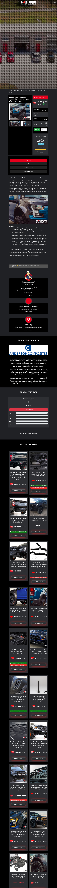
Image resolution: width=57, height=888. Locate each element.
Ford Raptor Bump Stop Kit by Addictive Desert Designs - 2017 (18, 876)
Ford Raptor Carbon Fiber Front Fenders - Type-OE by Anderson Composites (18, 610)
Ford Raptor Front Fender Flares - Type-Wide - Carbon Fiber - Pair (38, 876)
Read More (28, 311)
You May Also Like (28, 167)
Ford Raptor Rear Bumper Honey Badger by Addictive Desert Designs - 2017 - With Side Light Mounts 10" (18, 476)
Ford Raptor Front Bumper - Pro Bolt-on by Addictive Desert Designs (18, 564)
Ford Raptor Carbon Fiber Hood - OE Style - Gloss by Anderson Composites (38, 651)
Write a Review (28, 409)
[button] (29, 111)
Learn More (41, 143)
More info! (44, 110)
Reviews (28, 164)
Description (28, 160)
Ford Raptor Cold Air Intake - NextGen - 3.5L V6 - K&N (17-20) (18, 651)
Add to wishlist (44, 129)
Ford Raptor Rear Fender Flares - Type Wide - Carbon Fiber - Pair (39, 610)
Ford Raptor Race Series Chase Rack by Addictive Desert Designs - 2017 (39, 787)
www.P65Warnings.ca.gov (16, 266)
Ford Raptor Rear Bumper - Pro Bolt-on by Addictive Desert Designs (18, 520)
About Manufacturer (28, 171)
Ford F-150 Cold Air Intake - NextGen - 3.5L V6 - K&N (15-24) (38, 474)
